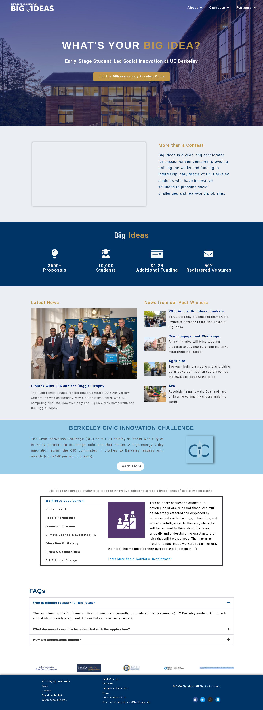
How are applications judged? (57, 639)
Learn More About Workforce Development (140, 559)
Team (45, 686)
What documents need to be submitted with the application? (81, 629)
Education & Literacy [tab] (61, 543)
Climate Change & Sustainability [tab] (70, 535)
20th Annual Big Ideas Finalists (196, 311)
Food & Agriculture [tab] (60, 518)
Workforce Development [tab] (65, 500)
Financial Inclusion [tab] (60, 526)
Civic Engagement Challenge (194, 336)
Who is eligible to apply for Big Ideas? (64, 602)
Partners (246, 7)
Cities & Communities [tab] (62, 552)
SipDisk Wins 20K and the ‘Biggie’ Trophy (67, 386)
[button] (131, 603)
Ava (172, 386)
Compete (219, 7)
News (106, 693)
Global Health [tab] (56, 509)
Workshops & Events (54, 700)
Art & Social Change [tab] (61, 560)
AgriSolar (177, 361)
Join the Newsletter (114, 697)
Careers (46, 690)
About (194, 7)
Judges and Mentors (115, 688)
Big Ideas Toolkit (52, 695)
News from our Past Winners (176, 302)
